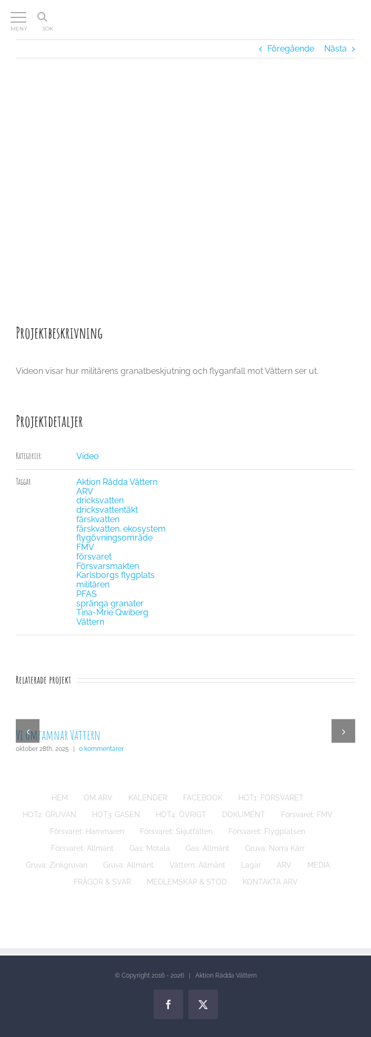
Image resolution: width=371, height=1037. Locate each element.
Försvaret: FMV (307, 814)
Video (87, 456)
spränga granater (110, 603)
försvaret (94, 557)
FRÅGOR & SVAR (102, 882)
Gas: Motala (149, 848)
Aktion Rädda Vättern (116, 482)
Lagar (251, 865)
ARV (84, 491)
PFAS (86, 594)
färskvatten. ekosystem (121, 529)
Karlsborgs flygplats (115, 575)
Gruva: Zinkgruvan (56, 865)
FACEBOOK (203, 798)
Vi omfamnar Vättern (58, 734)
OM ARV (98, 798)
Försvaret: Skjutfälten (176, 831)
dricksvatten (100, 500)
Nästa (335, 49)
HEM (60, 798)
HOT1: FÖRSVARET (271, 798)
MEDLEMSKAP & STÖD (187, 882)
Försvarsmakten (107, 566)
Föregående (290, 49)
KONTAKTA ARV (270, 882)
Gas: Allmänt (207, 848)
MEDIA (318, 865)
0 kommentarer (101, 749)
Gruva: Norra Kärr (275, 848)
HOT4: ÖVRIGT (181, 814)
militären (92, 584)
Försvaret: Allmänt (82, 848)
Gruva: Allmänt (128, 865)
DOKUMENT (243, 814)
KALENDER (147, 798)
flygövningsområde (114, 538)
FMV (85, 547)
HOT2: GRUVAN (49, 814)
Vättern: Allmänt (197, 865)
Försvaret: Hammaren (87, 831)
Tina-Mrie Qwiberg (112, 612)
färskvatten (97, 519)
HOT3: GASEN (116, 814)
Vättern (90, 622)
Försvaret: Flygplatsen (266, 831)
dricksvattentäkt (107, 510)
